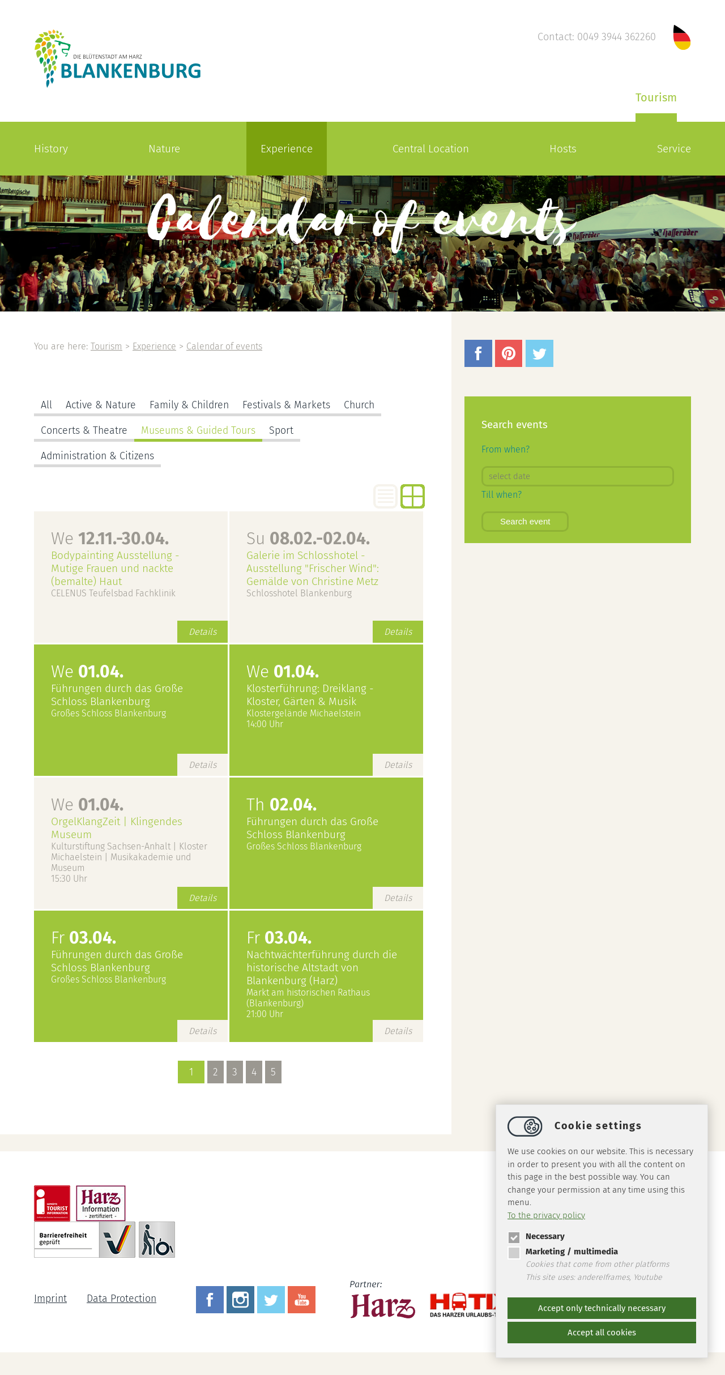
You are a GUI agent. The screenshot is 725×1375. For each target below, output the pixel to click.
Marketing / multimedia (563, 1251)
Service (674, 148)
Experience (287, 148)
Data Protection (122, 1298)
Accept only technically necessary (602, 1308)
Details (202, 631)
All (46, 405)
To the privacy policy (546, 1215)
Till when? (501, 494)
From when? (505, 449)
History (51, 148)
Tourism (656, 97)
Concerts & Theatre (85, 430)
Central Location (431, 148)
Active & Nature (101, 405)
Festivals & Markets (288, 405)
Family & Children (190, 405)
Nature (164, 148)
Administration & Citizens (99, 456)
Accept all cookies (602, 1332)
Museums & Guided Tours (200, 430)
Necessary (536, 1236)
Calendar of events (226, 346)
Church (361, 405)
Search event (525, 521)
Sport (283, 430)
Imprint (50, 1298)
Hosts (563, 148)
